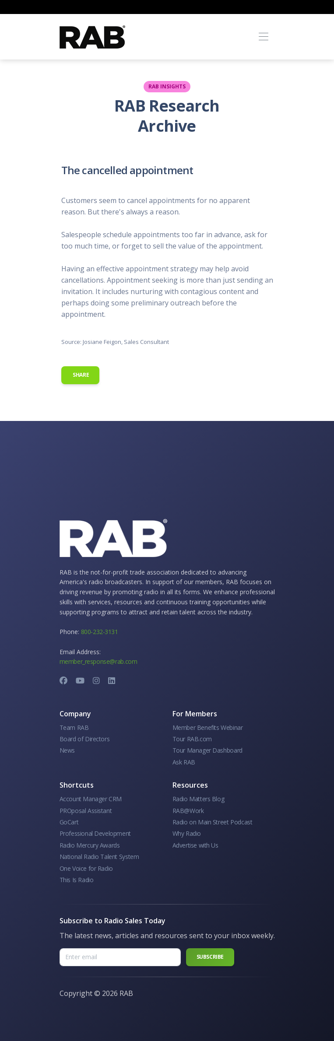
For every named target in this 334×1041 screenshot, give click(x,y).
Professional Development (95, 833)
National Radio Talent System (99, 856)
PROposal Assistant (86, 810)
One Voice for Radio (86, 868)
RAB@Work (188, 810)
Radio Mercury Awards (90, 845)
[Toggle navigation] (264, 37)
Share (80, 375)
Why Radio (186, 833)
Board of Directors (85, 739)
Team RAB (74, 727)
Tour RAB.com (192, 739)
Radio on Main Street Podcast (212, 822)
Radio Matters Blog (198, 799)
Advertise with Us (195, 845)
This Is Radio (77, 880)
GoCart (69, 822)
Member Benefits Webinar (207, 727)
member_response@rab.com (98, 661)
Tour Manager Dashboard (207, 750)
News (67, 750)
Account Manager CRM (91, 799)
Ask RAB (183, 762)
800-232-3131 (99, 631)
